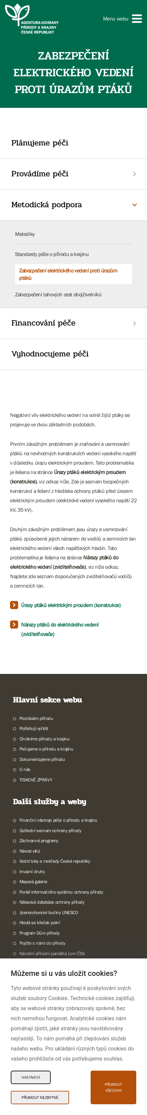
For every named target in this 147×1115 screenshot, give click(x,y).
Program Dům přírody (39, 933)
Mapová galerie (33, 881)
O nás (25, 769)
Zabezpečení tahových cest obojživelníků (58, 294)
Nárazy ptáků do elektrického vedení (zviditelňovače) (60, 629)
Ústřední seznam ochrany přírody (50, 830)
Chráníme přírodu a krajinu (44, 738)
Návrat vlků (29, 851)
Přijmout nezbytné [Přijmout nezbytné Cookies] (39, 1097)
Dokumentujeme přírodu (42, 759)
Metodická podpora (46, 205)
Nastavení (30, 1077)
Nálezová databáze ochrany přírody (52, 902)
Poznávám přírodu (36, 718)
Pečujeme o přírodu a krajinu (46, 749)
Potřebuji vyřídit (33, 728)
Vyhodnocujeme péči (50, 354)
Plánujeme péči (39, 143)
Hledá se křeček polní (39, 922)
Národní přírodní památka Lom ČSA (52, 953)
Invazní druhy (32, 871)
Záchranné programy (38, 840)
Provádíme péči (39, 174)
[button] (122, 18)
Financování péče (43, 323)
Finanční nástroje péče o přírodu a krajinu (58, 820)
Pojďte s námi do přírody (42, 943)
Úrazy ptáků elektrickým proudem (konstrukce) (70, 605)
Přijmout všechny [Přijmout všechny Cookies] (113, 1087)
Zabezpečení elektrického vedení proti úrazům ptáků (68, 274)
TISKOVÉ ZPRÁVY (35, 779)
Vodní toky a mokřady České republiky (54, 861)
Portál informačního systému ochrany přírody (61, 892)
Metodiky (25, 234)
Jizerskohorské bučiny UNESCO (48, 912)
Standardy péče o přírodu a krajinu (52, 254)
